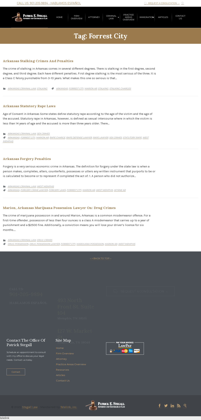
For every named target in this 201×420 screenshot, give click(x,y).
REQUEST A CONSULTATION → (162, 3)
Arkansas (62, 88)
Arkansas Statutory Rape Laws (29, 106)
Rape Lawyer (100, 137)
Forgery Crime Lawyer (34, 190)
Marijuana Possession (90, 244)
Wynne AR (120, 190)
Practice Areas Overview (71, 364)
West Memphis (45, 186)
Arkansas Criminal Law (22, 88)
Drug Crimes (44, 240)
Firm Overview (65, 353)
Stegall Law (30, 407)
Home (60, 347)
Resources (62, 369)
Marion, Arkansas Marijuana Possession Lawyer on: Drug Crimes (59, 208)
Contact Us (62, 380)
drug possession (18, 244)
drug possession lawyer (44, 244)
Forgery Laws (57, 190)
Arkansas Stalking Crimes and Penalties (38, 61)
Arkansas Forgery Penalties (27, 159)
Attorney (61, 358)
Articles (60, 375)
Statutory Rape (132, 137)
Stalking (42, 88)
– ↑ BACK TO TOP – (100, 258)
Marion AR (90, 88)
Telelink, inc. (68, 407)
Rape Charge (57, 137)
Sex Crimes (43, 133)
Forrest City (76, 88)
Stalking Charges (120, 88)
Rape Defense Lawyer (79, 137)
